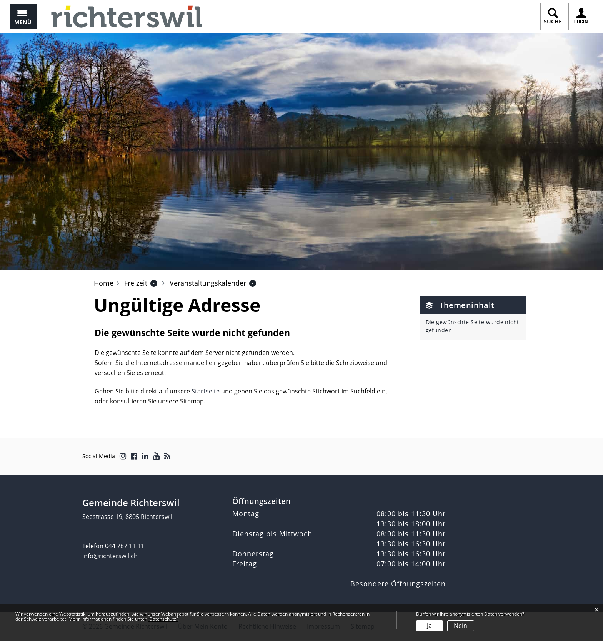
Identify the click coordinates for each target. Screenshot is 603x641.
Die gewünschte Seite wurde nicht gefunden (472, 326)
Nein (460, 625)
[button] (135, 283)
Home (103, 283)
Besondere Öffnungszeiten (398, 583)
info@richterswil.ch (110, 556)
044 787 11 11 (124, 546)
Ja (429, 625)
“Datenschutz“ (163, 619)
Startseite (206, 391)
